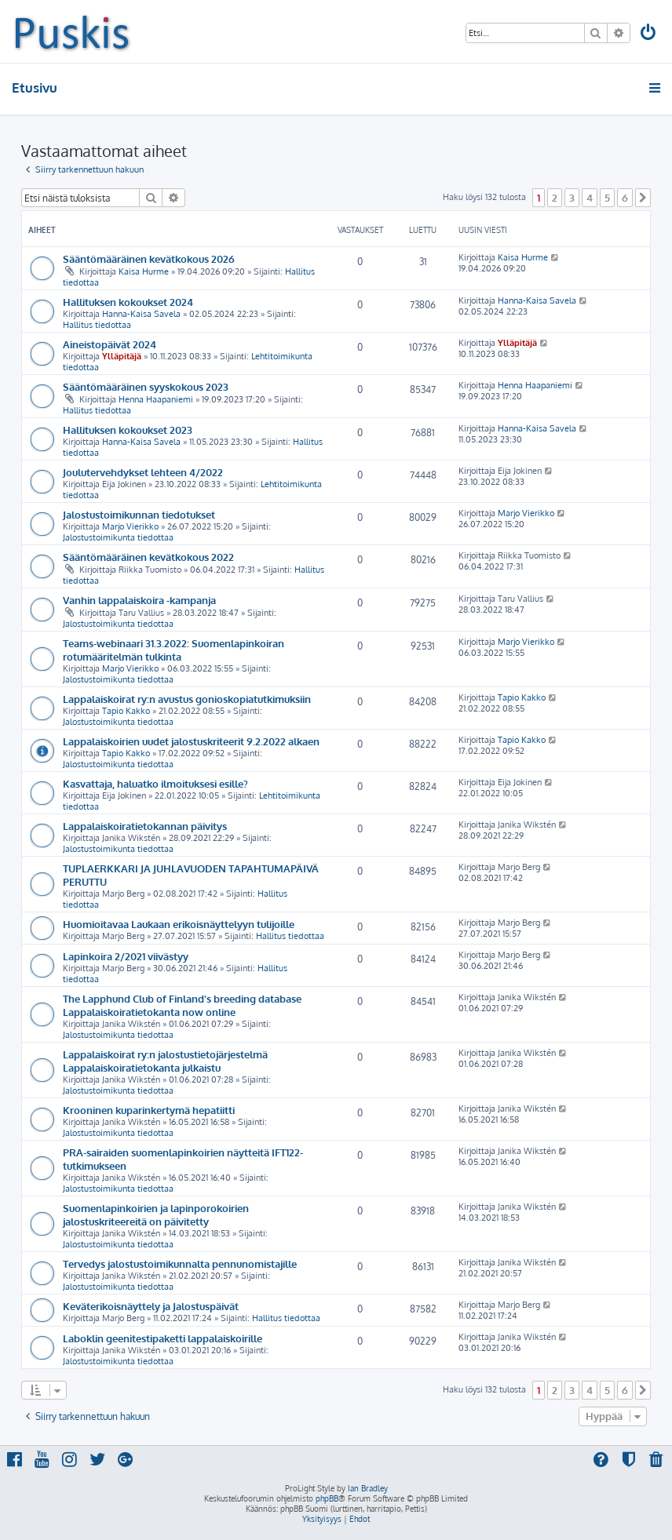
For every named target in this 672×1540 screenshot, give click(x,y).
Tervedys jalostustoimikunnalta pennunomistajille (180, 1263)
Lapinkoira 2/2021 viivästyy (125, 956)
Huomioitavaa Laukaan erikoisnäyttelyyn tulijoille (178, 923)
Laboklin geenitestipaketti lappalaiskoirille (162, 1338)
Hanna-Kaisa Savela (141, 313)
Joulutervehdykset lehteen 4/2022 (143, 472)
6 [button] (625, 197)
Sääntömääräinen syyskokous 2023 (145, 386)
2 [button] (554, 197)
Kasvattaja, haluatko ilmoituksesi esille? (155, 783)
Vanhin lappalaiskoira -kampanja (139, 599)
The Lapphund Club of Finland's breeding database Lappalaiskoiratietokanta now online (182, 1005)
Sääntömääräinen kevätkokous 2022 (148, 556)
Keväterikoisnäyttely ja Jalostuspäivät (151, 1305)
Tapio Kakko (126, 710)
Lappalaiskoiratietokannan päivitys (145, 825)
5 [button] (607, 197)
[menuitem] (649, 34)
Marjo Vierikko (130, 526)
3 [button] (572, 197)
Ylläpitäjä (121, 356)
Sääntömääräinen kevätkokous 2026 (149, 258)
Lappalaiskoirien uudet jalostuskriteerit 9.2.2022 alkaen (191, 741)
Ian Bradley (368, 1488)
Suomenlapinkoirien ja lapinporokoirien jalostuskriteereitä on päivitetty (156, 1214)
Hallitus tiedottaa (97, 324)
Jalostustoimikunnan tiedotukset (139, 514)
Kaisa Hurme (144, 271)
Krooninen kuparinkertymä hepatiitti (149, 1109)
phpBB (327, 1498)
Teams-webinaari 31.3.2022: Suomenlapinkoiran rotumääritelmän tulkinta (173, 649)
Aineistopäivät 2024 (109, 344)
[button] (643, 197)
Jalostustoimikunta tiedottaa (118, 537)
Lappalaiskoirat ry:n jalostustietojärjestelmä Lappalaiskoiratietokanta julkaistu (165, 1060)
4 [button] (589, 197)
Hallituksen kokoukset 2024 (128, 301)
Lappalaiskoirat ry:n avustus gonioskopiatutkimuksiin (187, 698)
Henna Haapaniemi (156, 399)
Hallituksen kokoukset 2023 (127, 429)
